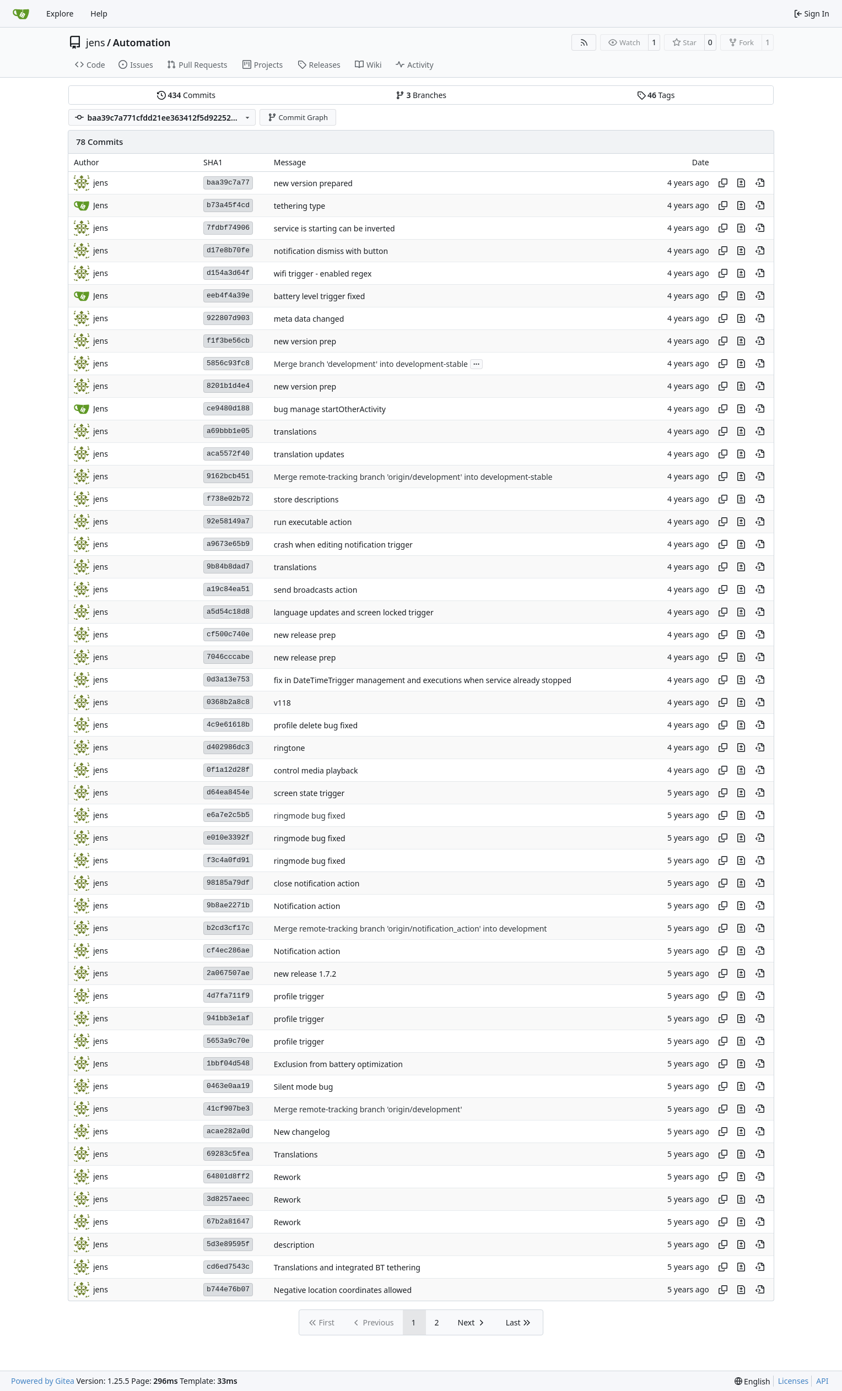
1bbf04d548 (228, 1063)
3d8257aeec (228, 1199)
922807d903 (228, 318)
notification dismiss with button (331, 251)
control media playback (316, 770)
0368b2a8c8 (228, 702)
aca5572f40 (228, 454)
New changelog (302, 1132)
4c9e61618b (228, 725)
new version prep (305, 341)
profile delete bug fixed (316, 725)
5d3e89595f (228, 1244)
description (294, 1245)
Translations (296, 1154)
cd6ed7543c (228, 1267)
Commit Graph (298, 117)
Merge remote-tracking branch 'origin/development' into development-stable (413, 477)
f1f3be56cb (228, 341)
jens (95, 42)
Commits (186, 95)
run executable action (313, 522)
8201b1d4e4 (228, 386)
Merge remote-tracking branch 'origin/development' (368, 1109)
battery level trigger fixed (319, 296)
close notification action (317, 883)
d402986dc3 (228, 747)
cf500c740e (228, 634)
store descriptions (306, 499)
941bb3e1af (228, 1018)
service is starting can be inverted (334, 228)
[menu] (752, 1381)
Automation (142, 42)
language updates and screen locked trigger (354, 612)
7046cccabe (228, 657)
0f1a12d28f (228, 770)
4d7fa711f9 (228, 996)
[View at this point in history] (760, 183)
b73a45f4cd (228, 205)
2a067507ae (228, 973)
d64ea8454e (228, 792)
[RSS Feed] (584, 42)
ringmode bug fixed (310, 815)
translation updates (309, 454)
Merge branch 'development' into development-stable (371, 364)
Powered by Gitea (42, 1381)
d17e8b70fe (228, 250)
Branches (421, 95)
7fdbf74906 (228, 228)
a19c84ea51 (228, 589)
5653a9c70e (228, 1041)
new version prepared (313, 183)
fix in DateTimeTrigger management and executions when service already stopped (422, 680)
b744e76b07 (228, 1289)
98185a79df (228, 883)
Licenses (793, 1381)
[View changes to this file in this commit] (741, 183)
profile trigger (299, 996)
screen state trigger (309, 793)
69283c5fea (228, 1154)
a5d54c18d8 (228, 612)
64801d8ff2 (228, 1176)
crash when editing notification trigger (343, 544)
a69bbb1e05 (228, 431)
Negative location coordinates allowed (343, 1290)
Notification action (307, 906)
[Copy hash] (723, 183)
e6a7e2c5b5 (228, 815)
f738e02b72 (228, 499)
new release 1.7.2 (305, 973)
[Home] (21, 14)
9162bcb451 (228, 476)
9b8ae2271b (228, 905)
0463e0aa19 (228, 1086)
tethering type (300, 206)
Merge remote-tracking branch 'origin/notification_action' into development (410, 928)
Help (98, 13)
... (476, 363)
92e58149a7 (228, 521)
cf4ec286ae (228, 950)
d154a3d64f (228, 273)
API (822, 1381)
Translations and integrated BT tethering (347, 1267)
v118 (282, 702)
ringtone (289, 748)
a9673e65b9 (228, 544)
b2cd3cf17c (228, 928)
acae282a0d (228, 1131)
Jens (100, 1063)
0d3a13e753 (228, 679)
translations (295, 431)
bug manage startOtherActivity (330, 409)
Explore (59, 13)
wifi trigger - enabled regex (323, 273)
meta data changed (309, 318)
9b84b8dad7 (228, 566)
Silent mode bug (303, 1086)
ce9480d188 (228, 408)
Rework (287, 1177)
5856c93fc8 (228, 363)
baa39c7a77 (228, 182)
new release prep (305, 635)
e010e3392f (228, 837)
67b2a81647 (228, 1221)
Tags (656, 95)
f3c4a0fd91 (228, 860)
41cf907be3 (228, 1109)
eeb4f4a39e (228, 295)
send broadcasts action (316, 589)
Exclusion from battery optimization (338, 1064)
